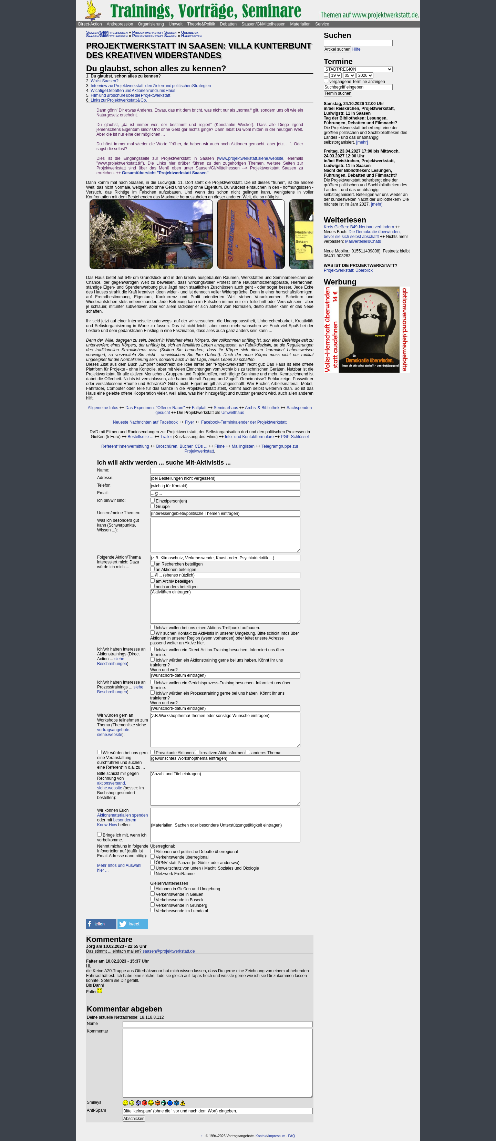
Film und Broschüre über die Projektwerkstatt (130, 95)
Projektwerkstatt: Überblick (348, 270)
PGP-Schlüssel (295, 436)
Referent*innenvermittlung (125, 446)
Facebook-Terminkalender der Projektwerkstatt (244, 422)
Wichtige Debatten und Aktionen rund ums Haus (133, 90)
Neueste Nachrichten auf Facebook (145, 422)
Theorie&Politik (201, 24)
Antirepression (120, 24)
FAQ (291, 1136)
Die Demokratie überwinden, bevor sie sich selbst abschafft (362, 234)
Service (322, 24)
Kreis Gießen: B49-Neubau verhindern (359, 227)
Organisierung (151, 24)
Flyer (189, 422)
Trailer (166, 436)
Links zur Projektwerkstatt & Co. (119, 100)
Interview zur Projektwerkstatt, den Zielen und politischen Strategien (151, 85)
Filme (220, 446)
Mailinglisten (243, 446)
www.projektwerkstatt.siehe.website (250, 158)
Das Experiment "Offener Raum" (155, 407)
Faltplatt (199, 407)
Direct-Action (90, 24)
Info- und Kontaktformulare (249, 436)
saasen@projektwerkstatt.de (169, 951)
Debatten (228, 24)
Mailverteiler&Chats (363, 241)
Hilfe (356, 49)
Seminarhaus (226, 407)
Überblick (189, 32)
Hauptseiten (191, 35)
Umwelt (176, 24)
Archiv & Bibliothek (262, 407)
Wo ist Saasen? (104, 81)
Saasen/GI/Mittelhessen (263, 24)
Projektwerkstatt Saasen (154, 32)
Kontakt (261, 1136)
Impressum (276, 1136)
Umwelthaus (232, 412)
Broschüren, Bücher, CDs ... (181, 446)
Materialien (300, 24)
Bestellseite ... (141, 436)
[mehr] (362, 142)
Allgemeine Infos (103, 407)
